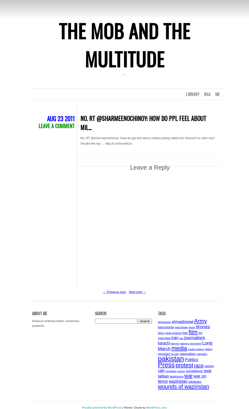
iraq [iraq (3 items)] (181, 338)
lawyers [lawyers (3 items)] (175, 343)
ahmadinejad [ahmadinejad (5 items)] (182, 322)
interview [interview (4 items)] (164, 338)
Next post (137, 292)
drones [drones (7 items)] (203, 326)
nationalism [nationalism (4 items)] (188, 354)
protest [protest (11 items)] (184, 365)
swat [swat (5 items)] (207, 371)
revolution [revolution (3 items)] (171, 371)
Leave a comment (57, 126)
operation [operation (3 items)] (202, 354)
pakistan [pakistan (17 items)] (171, 359)
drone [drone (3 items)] (192, 327)
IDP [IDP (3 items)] (200, 333)
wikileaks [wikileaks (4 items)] (194, 382)
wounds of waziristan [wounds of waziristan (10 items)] (183, 387)
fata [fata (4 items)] (185, 333)
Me (217, 94)
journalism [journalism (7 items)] (194, 337)
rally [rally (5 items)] (161, 371)
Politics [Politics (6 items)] (191, 359)
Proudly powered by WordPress (101, 407)
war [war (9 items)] (188, 376)
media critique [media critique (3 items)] (196, 349)
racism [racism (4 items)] (209, 366)
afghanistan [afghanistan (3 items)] (164, 322)
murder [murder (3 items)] (175, 354)
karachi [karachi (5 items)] (164, 343)
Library (192, 94)
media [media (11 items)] (179, 348)
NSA (207, 94)
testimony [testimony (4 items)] (177, 376)
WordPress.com (156, 407)
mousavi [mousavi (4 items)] (164, 354)
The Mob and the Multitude (124, 45)
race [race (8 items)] (198, 365)
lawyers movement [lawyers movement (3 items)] (191, 343)
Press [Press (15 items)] (166, 365)
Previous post (114, 292)
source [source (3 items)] (181, 371)
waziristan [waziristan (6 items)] (178, 381)
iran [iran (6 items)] (175, 337)
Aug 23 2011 (61, 118)
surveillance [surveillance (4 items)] (194, 371)
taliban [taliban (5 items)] (163, 376)
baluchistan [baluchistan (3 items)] (181, 327)
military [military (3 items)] (209, 349)
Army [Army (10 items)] (200, 321)
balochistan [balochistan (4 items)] (166, 327)
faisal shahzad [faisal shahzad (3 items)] (173, 333)
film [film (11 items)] (193, 332)
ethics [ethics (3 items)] (161, 333)
